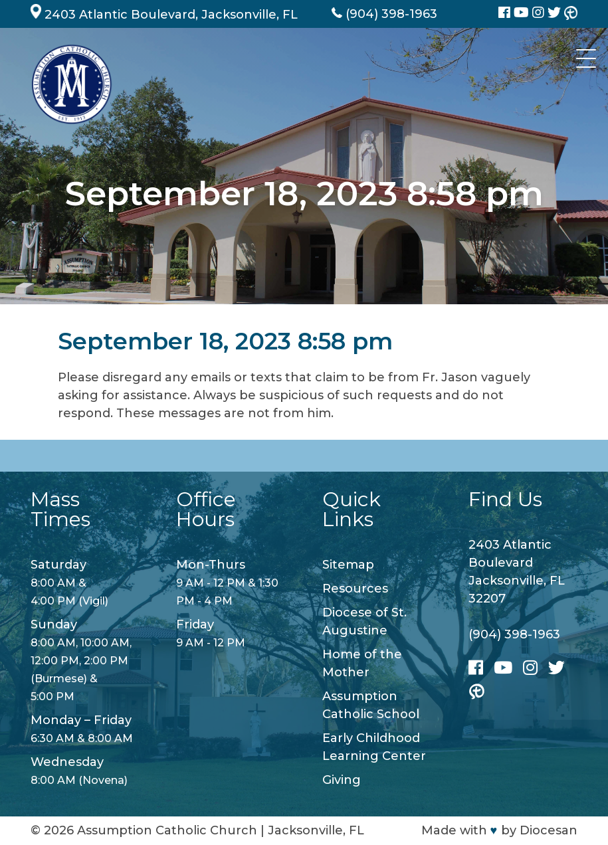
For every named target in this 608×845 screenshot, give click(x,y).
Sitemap (348, 564)
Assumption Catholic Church (167, 830)
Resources (355, 588)
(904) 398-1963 (514, 634)
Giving (341, 780)
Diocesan (548, 830)
